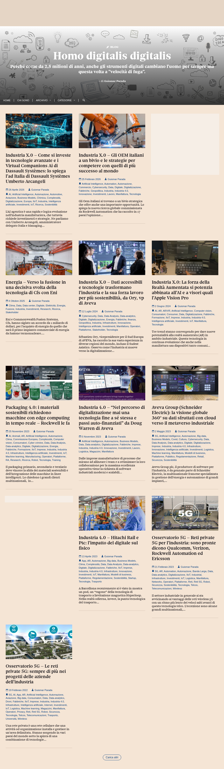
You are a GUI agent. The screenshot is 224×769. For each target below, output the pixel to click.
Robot (35, 460)
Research (45, 309)
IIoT (35, 201)
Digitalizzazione (14, 201)
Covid (174, 439)
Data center (29, 305)
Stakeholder (12, 312)
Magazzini (95, 451)
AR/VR (166, 310)
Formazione (158, 317)
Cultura (183, 439)
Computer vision (202, 310)
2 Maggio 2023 (161, 431)
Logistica (83, 451)
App (84, 560)
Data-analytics (127, 316)
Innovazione (85, 194)
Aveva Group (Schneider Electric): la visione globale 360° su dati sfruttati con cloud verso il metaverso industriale (184, 415)
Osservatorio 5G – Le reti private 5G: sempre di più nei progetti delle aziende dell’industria (36, 674)
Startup (132, 578)
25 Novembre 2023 (17, 431)
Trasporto (97, 581)
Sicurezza (157, 460)
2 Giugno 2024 (161, 306)
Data (110, 187)
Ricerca (39, 204)
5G (156, 436)
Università (11, 718)
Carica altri (112, 757)
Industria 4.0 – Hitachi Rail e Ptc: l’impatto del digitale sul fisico (109, 543)
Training (56, 460)
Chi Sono (23, 100)
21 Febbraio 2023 (163, 567)
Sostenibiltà (51, 204)
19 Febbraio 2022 (17, 690)
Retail (201, 456)
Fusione (10, 309)
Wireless (177, 588)
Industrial (196, 574)
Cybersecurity (99, 187)
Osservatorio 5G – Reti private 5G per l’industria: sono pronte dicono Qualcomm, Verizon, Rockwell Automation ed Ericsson (184, 548)
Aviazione (11, 197)
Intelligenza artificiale (90, 326)
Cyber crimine (35, 442)
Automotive (56, 194)
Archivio (41, 100)
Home (6, 100)
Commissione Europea (25, 439)
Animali (16, 436)
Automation (110, 183)
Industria (42, 201)
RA (7, 460)
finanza (131, 319)
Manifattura (122, 194)
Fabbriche (84, 190)
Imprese (175, 317)
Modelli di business (195, 453)
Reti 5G (198, 581)
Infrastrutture (109, 322)
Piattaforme (85, 329)
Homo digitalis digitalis (112, 55)
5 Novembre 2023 (90, 436)
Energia (61, 305)
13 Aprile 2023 (88, 556)
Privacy (21, 711)
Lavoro (111, 194)
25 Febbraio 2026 (90, 179)
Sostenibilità (170, 460)
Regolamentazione (186, 456)
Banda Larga (199, 571)
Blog (112, 47)
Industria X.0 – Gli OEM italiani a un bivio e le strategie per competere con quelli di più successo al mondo (111, 163)
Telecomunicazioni (162, 588)
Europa (28, 201)
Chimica (41, 197)
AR (160, 310)
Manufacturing (33, 456)
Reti (190, 581)
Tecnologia (135, 194)
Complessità (53, 197)
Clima (12, 305)
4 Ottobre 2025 (15, 301)
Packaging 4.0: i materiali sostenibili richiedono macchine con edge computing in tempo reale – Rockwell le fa (38, 415)
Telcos (194, 585)
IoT (32, 204)
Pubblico (170, 456)
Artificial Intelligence (22, 194)
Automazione (42, 194)
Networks (157, 581)
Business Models (27, 197)
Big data (201, 436)
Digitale (119, 187)
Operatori (135, 326)
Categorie (65, 100)
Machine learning (15, 456)
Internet (48, 705)
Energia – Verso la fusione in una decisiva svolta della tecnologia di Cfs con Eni (36, 287)
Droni (8, 701)
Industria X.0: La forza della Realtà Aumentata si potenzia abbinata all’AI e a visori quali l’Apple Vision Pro (182, 290)
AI (10, 194)
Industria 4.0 (121, 190)
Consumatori (158, 314)
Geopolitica (97, 190)
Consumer (172, 314)
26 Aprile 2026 (15, 189)
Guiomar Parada (115, 81)
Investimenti (23, 204)
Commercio (85, 187)
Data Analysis (111, 316)
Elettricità (51, 305)
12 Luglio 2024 (88, 311)
